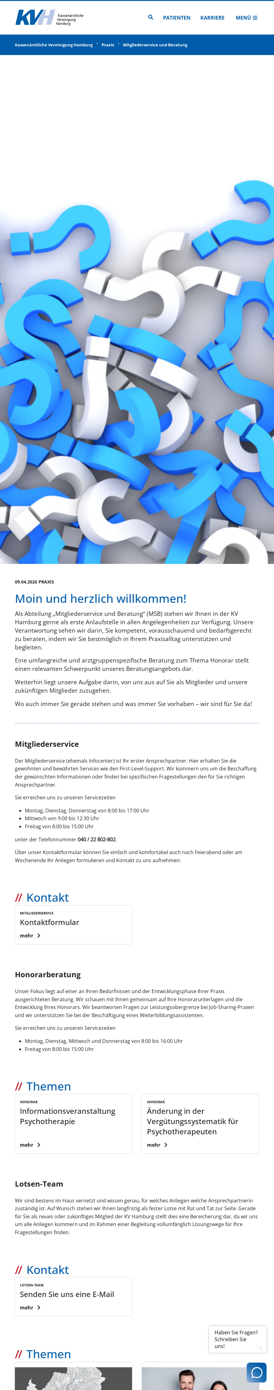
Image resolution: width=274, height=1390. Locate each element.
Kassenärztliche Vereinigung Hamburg (54, 45)
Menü (247, 17)
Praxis (108, 45)
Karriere (212, 17)
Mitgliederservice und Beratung (155, 45)
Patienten (176, 17)
